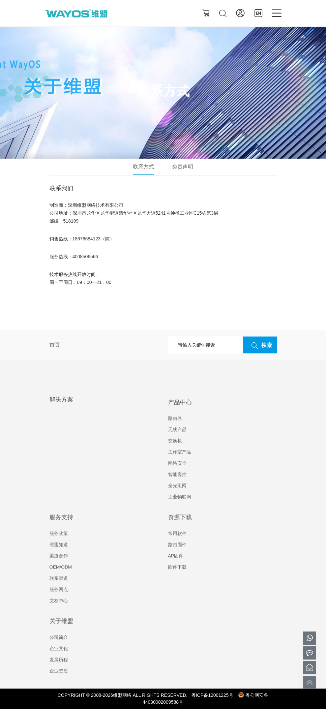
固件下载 (177, 579)
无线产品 (177, 442)
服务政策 (58, 545)
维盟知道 (58, 556)
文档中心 (58, 612)
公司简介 (58, 649)
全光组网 (177, 498)
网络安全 (177, 475)
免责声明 (182, 167)
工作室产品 (179, 464)
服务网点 (58, 601)
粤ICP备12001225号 (212, 695)
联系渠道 (58, 590)
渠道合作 (58, 567)
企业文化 (58, 660)
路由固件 (177, 556)
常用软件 (177, 545)
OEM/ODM (60, 579)
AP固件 (176, 567)
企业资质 (58, 683)
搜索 (260, 345)
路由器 (175, 430)
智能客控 (177, 486)
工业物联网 (179, 509)
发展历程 (58, 671)
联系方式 (143, 167)
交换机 (175, 453)
